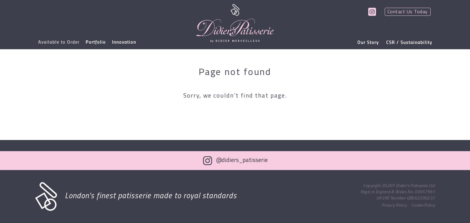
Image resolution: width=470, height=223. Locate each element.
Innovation (124, 42)
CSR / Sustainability (409, 42)
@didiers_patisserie (242, 161)
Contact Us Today (407, 12)
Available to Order (58, 42)
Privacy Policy (394, 205)
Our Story (368, 42)
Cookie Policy (423, 205)
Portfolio (96, 42)
